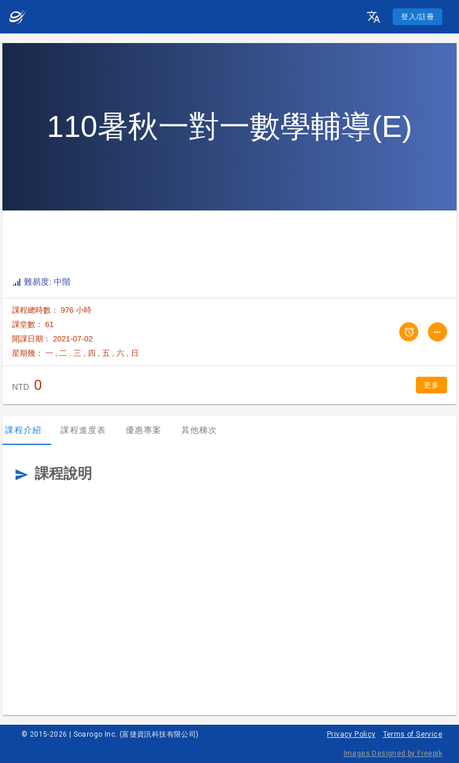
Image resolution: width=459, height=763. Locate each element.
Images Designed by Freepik (393, 753)
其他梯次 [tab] (206, 430)
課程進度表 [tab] (90, 430)
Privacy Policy (351, 734)
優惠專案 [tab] (150, 430)
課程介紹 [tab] (30, 430)
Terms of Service (412, 734)
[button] (373, 16)
